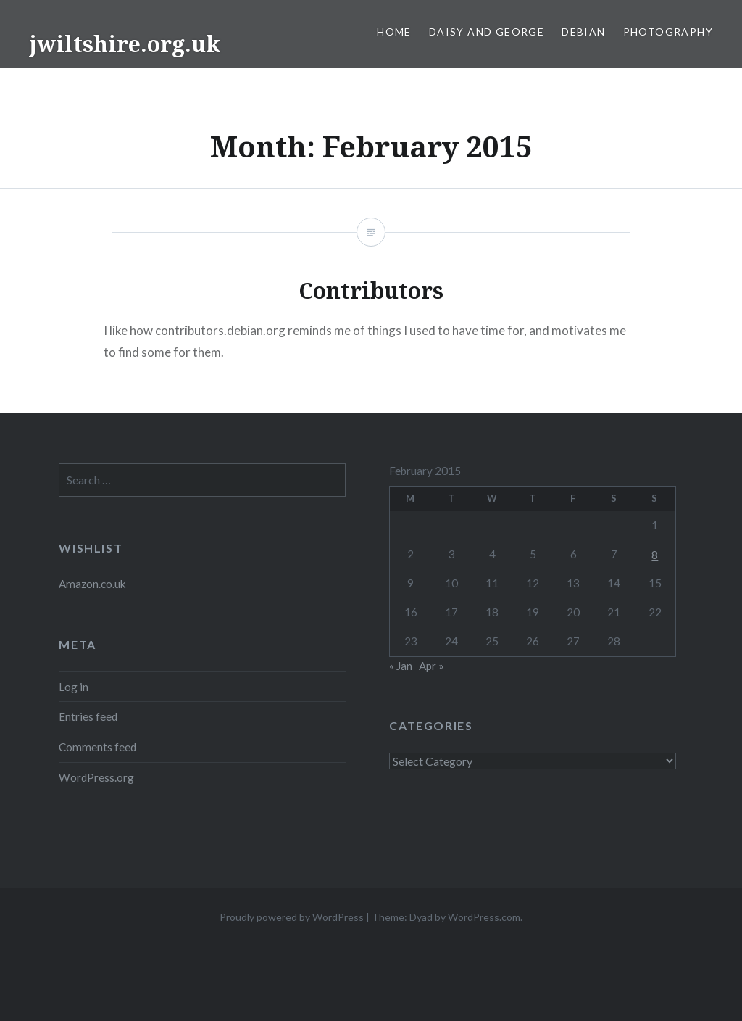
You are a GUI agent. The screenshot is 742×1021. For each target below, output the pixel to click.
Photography (668, 31)
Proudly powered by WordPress (292, 917)
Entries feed (88, 716)
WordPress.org (96, 777)
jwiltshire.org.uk (124, 44)
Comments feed (97, 746)
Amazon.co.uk (92, 583)
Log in (73, 686)
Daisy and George (486, 31)
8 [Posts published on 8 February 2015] (654, 554)
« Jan (400, 665)
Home (394, 31)
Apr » (431, 665)
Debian (583, 31)
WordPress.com (484, 917)
